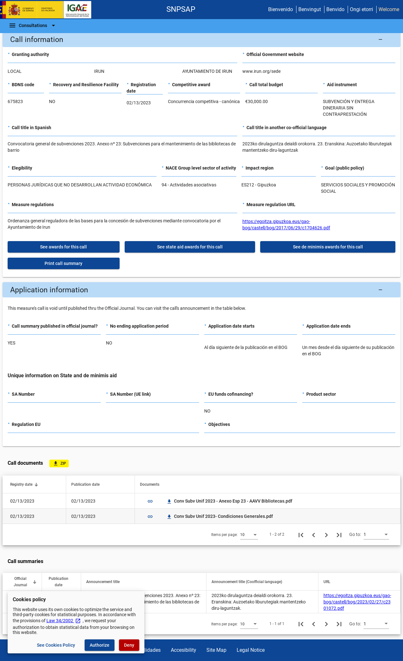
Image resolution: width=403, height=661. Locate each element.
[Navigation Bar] (32, 25)
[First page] (301, 534)
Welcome (389, 9)
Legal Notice (251, 650)
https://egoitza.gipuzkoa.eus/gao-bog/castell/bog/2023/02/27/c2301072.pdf (357, 602)
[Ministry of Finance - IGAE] (48, 9)
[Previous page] (313, 534)
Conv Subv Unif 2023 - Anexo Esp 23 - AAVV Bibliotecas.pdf (229, 501)
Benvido (335, 9)
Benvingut (309, 9)
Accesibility (183, 650)
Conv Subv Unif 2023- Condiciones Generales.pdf (219, 516)
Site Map (216, 650)
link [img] (150, 501)
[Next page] (326, 534)
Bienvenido (280, 9)
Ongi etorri (361, 9)
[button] (201, 39)
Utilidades (149, 650)
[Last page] (339, 534)
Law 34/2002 (63, 620)
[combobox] (249, 534)
